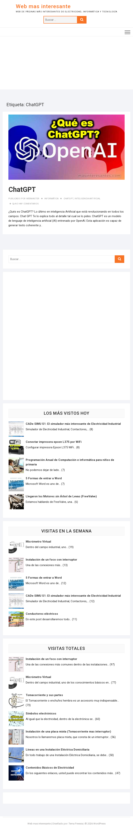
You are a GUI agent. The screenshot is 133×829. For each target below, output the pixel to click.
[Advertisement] (66, 62)
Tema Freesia (76, 823)
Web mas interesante (43, 6)
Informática (51, 198)
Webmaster (32, 198)
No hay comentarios (27, 204)
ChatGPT (22, 190)
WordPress (99, 823)
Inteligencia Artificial (87, 198)
